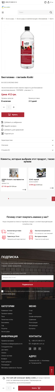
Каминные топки (6, 310)
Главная (2, 18)
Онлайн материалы (35, 316)
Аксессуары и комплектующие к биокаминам (32, 19)
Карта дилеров (6, 362)
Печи (3, 316)
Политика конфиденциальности (11, 344)
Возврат (4, 359)
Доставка (4, 350)
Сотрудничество (6, 347)
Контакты (32, 328)
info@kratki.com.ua (38, 344)
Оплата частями (6, 356)
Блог (30, 313)
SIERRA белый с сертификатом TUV (13, 180)
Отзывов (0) (5, 150)
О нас (31, 310)
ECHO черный (34, 179)
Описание (4, 145)
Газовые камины (6, 313)
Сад (2, 325)
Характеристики (7, 140)
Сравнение (32, 319)
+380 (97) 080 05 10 (38, 341)
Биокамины (5, 322)
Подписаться (27, 284)
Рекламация (5, 365)
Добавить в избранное (13, 122)
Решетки (4, 328)
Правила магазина (7, 341)
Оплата (3, 353)
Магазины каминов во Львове (11, 368)
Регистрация (33, 322)
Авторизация (33, 325)
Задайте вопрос (10, 126)
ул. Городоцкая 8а (35, 363)
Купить (15, 115)
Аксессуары (10, 19)
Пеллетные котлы (7, 319)
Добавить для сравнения (14, 130)
